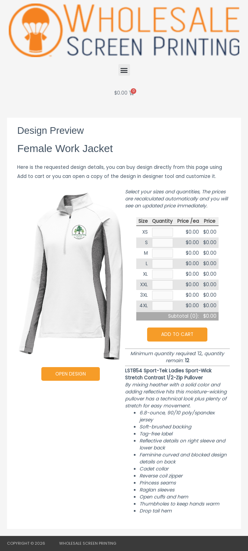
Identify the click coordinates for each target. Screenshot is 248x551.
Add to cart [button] (177, 334)
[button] (124, 70)
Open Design (70, 374)
